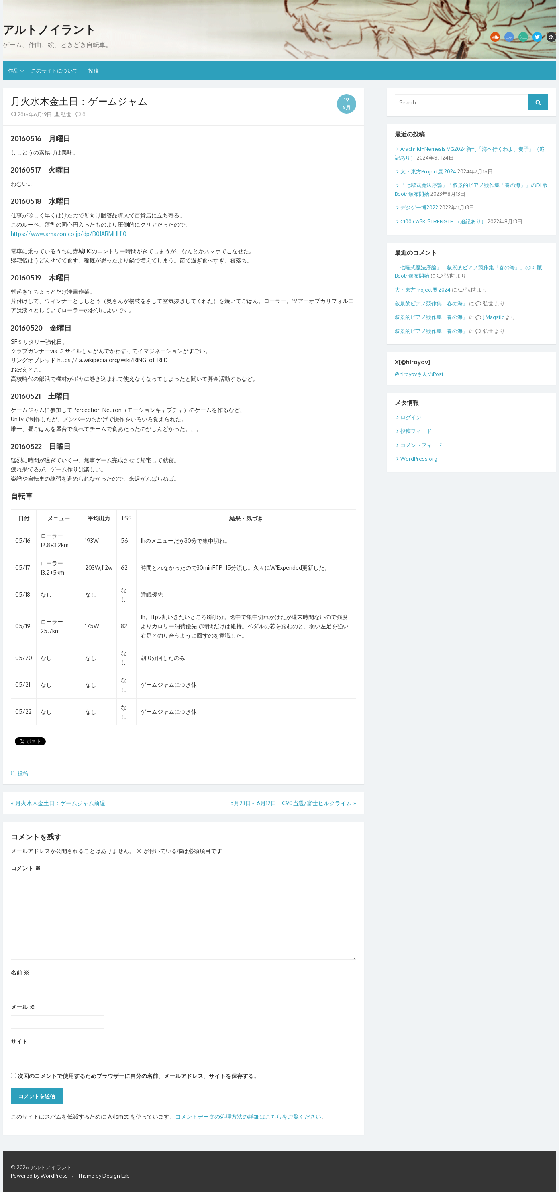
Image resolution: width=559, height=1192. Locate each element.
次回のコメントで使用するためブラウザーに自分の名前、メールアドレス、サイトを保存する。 (138, 1075)
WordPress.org (418, 458)
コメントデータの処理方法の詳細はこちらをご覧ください (248, 1116)
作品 (13, 70)
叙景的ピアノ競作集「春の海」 (431, 303)
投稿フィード (416, 431)
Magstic (495, 317)
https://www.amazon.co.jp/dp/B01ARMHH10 (68, 233)
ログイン (410, 417)
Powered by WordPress (39, 1175)
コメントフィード (421, 445)
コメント (26, 868)
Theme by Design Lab (104, 1175)
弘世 (62, 114)
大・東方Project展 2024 (428, 171)
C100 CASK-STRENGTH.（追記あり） (443, 221)
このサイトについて (54, 70)
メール (23, 1006)
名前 (20, 972)
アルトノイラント (49, 29)
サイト (19, 1041)
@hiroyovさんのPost (419, 374)
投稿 (93, 70)
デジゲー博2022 (419, 207)
